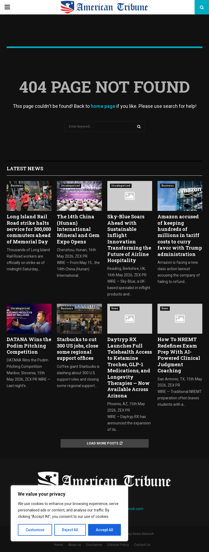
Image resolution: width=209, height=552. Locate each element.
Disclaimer (94, 545)
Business (17, 185)
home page (103, 106)
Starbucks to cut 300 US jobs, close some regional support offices (77, 348)
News (114, 308)
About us (74, 545)
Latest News (25, 168)
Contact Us (142, 545)
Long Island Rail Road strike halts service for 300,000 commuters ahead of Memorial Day (29, 229)
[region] (69, 513)
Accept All (104, 530)
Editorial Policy (118, 545)
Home (58, 545)
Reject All (70, 530)
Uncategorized (70, 185)
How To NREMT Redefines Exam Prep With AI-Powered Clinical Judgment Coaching (178, 355)
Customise (35, 530)
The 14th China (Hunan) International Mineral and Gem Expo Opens (78, 229)
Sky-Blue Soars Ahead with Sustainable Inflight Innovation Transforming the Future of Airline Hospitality (129, 238)
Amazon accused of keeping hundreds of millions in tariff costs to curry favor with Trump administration (179, 235)
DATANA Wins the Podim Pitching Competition (29, 345)
